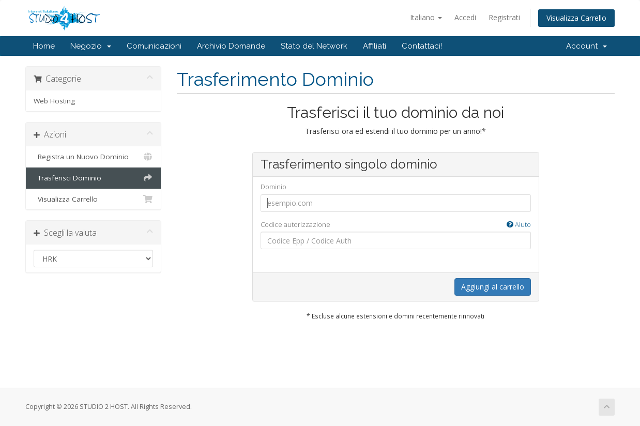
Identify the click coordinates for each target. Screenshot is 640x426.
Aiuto (519, 224)
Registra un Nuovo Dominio (93, 156)
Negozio (90, 46)
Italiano (426, 17)
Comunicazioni (154, 46)
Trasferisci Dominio (93, 178)
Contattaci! (422, 46)
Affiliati (374, 46)
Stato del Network (314, 46)
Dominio (273, 186)
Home (44, 46)
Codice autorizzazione (396, 225)
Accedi (465, 17)
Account (586, 46)
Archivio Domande (231, 46)
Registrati (504, 17)
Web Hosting (54, 100)
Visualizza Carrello (576, 18)
